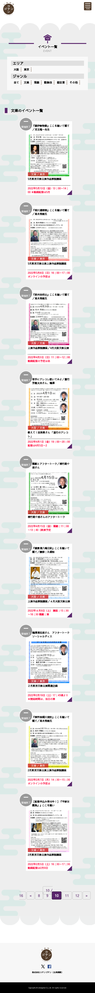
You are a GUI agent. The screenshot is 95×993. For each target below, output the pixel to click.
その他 (74, 82)
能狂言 (61, 82)
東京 (26, 69)
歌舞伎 (48, 82)
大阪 (16, 69)
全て (16, 82)
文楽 (26, 82)
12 (77, 895)
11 (67, 895)
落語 (36, 82)
